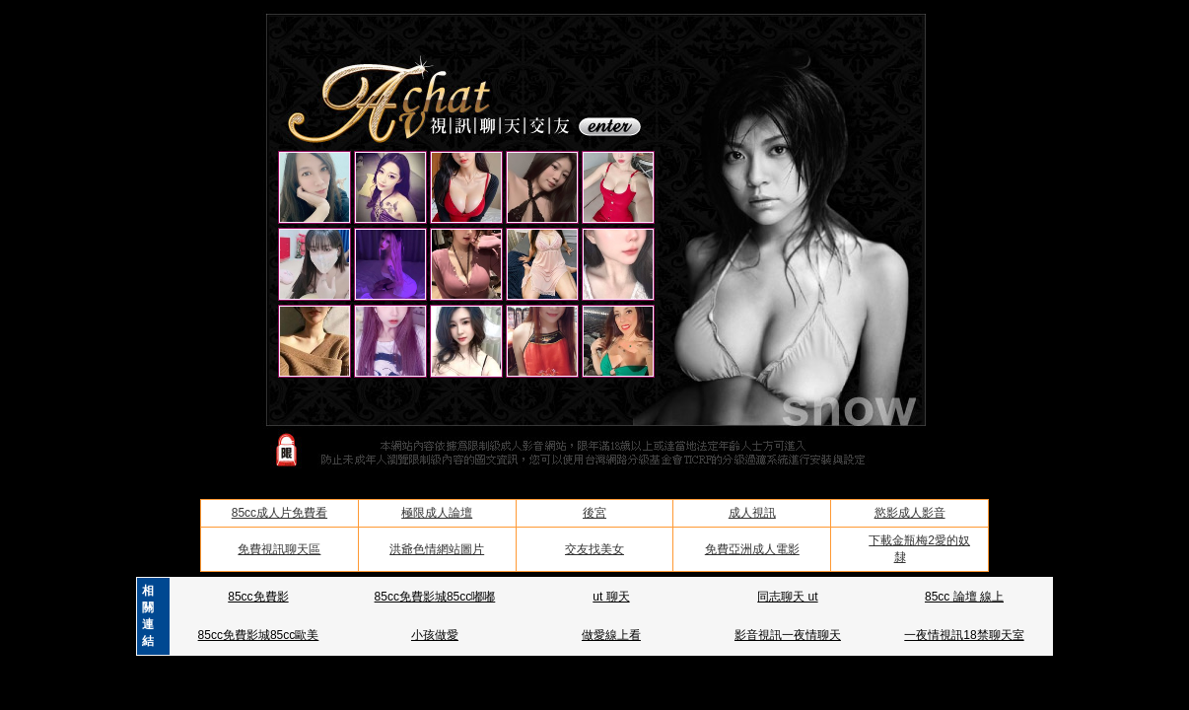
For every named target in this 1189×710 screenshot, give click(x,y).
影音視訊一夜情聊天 (787, 635)
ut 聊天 (611, 597)
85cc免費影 (258, 597)
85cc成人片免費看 (279, 513)
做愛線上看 (611, 635)
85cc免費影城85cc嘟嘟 (435, 597)
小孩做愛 (434, 635)
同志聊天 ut (787, 597)
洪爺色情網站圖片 (436, 549)
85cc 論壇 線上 (964, 597)
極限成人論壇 (436, 513)
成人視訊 (752, 513)
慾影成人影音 (909, 513)
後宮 (594, 513)
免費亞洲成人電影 (752, 549)
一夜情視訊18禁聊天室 (963, 635)
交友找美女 (594, 549)
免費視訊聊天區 (279, 549)
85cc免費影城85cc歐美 (258, 635)
